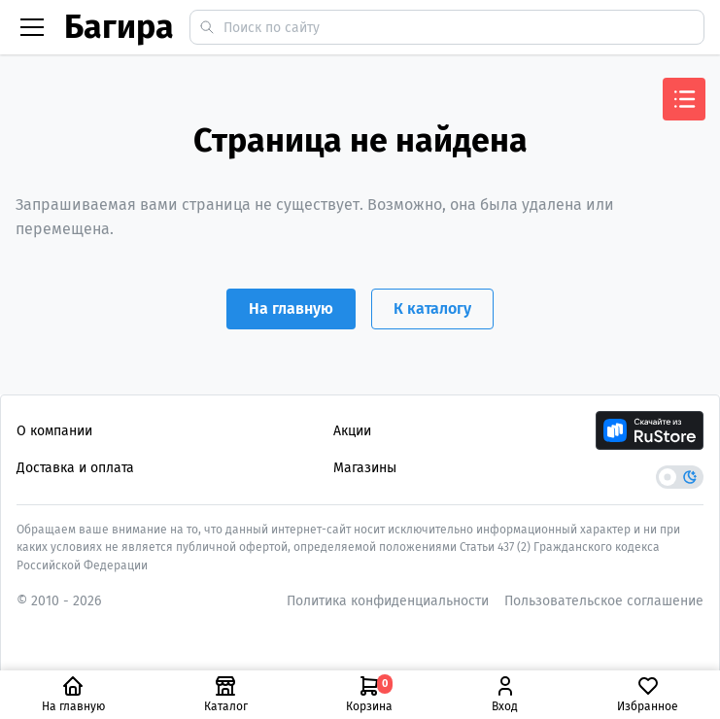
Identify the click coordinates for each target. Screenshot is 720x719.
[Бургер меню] (32, 27)
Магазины (364, 468)
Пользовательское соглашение (603, 601)
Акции (352, 431)
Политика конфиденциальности (388, 601)
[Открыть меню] (684, 99)
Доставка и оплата (75, 468)
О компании (54, 431)
